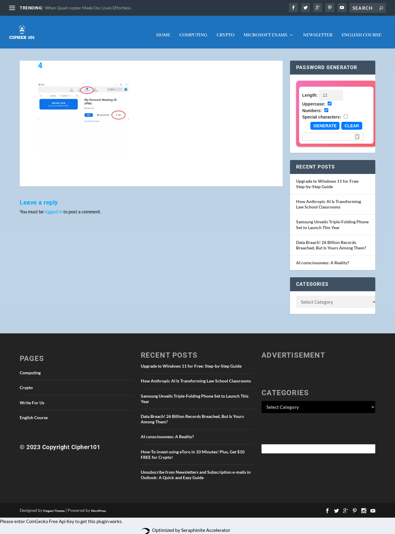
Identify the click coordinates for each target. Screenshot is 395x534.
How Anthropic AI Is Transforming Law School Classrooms (328, 198)
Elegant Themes (54, 505)
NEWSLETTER (318, 30)
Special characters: (321, 111)
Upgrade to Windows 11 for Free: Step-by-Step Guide (327, 178)
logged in (53, 206)
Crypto (226, 30)
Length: (310, 89)
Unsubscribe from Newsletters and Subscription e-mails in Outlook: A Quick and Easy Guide (196, 469)
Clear (351, 120)
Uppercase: (313, 98)
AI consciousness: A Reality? (322, 257)
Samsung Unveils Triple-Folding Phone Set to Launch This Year (332, 219)
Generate (325, 120)
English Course (361, 30)
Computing (193, 30)
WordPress (98, 505)
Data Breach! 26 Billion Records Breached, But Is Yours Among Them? (331, 239)
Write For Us (32, 397)
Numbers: (312, 105)
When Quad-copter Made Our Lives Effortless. (88, 7)
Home (163, 30)
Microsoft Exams (265, 30)
